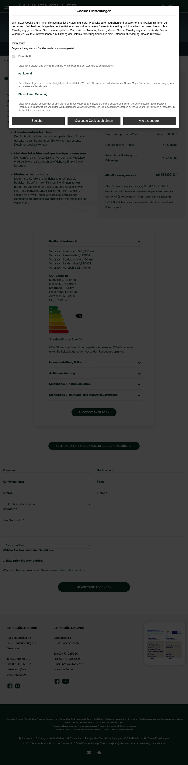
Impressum (18, 43)
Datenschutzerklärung (126, 34)
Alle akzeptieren (149, 120)
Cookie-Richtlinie (151, 34)
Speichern (38, 120)
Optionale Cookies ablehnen (94, 120)
